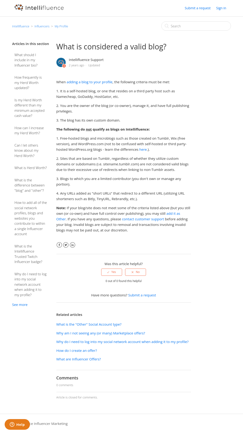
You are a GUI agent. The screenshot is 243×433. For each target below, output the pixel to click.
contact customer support (143, 219)
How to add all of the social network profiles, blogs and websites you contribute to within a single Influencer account (30, 218)
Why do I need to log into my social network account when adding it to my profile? (30, 284)
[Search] (196, 26)
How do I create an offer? (76, 350)
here (143, 149)
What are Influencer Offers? (78, 359)
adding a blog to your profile (89, 82)
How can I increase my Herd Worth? (29, 130)
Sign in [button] (221, 8)
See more (19, 304)
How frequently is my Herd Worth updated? (28, 82)
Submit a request (198, 8)
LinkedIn (72, 245)
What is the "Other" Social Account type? (89, 324)
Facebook (59, 245)
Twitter (66, 245)
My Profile (61, 26)
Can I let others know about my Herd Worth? (26, 150)
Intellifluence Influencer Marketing (40, 423)
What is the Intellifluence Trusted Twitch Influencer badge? (28, 254)
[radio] (111, 272)
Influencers (41, 26)
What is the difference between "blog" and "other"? (29, 185)
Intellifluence (20, 26)
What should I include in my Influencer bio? (25, 59)
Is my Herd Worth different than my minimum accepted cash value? (29, 108)
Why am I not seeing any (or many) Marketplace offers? (100, 333)
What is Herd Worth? (30, 167)
